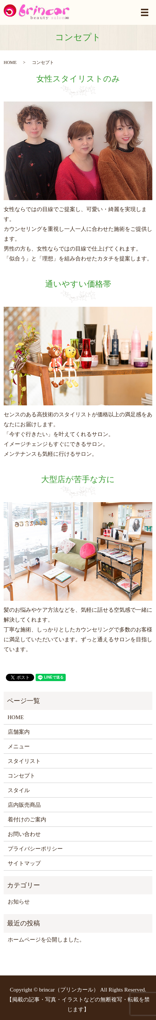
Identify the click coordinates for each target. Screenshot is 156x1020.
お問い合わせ (24, 834)
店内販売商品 (24, 805)
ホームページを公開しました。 (46, 940)
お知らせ (19, 902)
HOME (10, 62)
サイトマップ (24, 863)
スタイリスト (24, 761)
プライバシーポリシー (35, 849)
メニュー (19, 746)
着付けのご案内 (27, 819)
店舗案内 (19, 732)
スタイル (19, 790)
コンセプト (21, 776)
